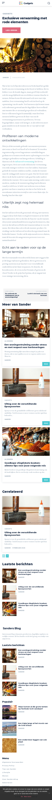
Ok (22, 796)
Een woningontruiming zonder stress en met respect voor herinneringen (26, 346)
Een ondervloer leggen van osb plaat (32, 741)
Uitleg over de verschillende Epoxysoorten (31, 588)
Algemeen (9, 341)
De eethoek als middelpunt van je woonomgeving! (12, 295)
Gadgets (7, 14)
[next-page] (7, 555)
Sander (6, 77)
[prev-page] (3, 555)
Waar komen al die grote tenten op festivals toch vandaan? (33, 708)
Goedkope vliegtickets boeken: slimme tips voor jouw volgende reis (25, 464)
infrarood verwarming (24, 161)
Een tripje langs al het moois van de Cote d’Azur (33, 724)
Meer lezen (27, 796)
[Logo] (26, 3)
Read (46, 364)
